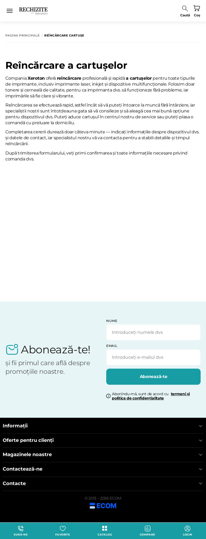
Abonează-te (153, 376)
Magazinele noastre (103, 454)
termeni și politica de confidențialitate (151, 396)
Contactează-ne (103, 469)
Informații (103, 426)
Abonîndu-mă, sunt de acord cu (151, 396)
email (111, 346)
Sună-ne (21, 530)
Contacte (103, 483)
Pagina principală (22, 35)
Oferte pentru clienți (103, 440)
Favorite (62, 530)
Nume (111, 321)
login (187, 530)
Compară (147, 530)
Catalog (105, 530)
